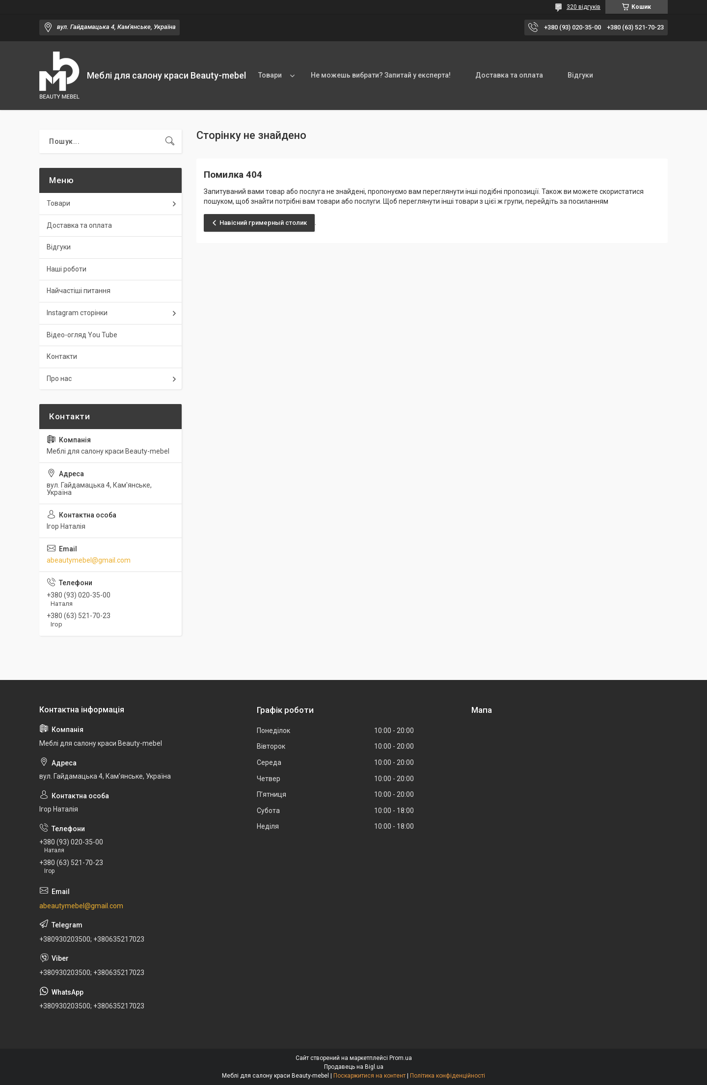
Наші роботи (66, 269)
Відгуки (580, 75)
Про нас (59, 378)
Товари (270, 75)
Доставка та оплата (509, 75)
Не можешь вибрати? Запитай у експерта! (381, 75)
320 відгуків (583, 6)
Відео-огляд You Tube (82, 335)
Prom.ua (400, 1058)
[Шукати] (170, 141)
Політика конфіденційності (447, 1075)
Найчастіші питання (78, 291)
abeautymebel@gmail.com (89, 560)
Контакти (62, 356)
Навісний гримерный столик (263, 222)
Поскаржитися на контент (369, 1075)
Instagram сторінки (77, 313)
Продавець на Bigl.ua (353, 1066)
